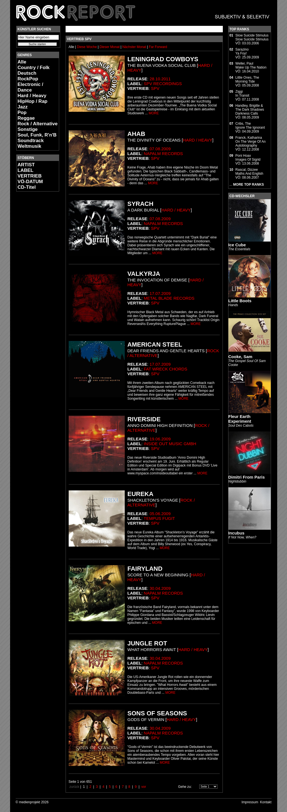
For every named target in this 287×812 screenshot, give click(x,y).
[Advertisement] (33, 279)
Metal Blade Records (169, 298)
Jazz (23, 107)
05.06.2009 (160, 513)
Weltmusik (29, 146)
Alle (22, 62)
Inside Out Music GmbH (170, 443)
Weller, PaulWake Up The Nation (251, 65)
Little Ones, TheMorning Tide (247, 79)
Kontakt (266, 802)
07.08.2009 (160, 148)
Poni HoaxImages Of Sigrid (247, 158)
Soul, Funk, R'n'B (37, 135)
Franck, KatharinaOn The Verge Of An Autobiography (250, 141)
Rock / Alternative (38, 123)
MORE (154, 113)
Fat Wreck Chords (165, 369)
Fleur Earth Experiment (239, 419)
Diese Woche (87, 47)
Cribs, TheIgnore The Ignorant (250, 125)
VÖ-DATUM (30, 181)
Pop (22, 112)
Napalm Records (163, 153)
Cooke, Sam (240, 356)
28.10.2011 (160, 78)
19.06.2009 (160, 438)
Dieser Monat (110, 47)
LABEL (26, 170)
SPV (155, 88)
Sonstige (28, 129)
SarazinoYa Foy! (242, 51)
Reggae (26, 118)
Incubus (236, 533)
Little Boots (240, 300)
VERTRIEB (30, 176)
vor (143, 787)
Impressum (250, 802)
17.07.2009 (160, 293)
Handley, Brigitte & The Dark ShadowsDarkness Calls (249, 109)
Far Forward (158, 47)
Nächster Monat (134, 47)
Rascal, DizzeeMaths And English (249, 172)
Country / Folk (34, 67)
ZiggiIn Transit (242, 93)
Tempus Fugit (159, 518)
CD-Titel (27, 187)
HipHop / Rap (33, 101)
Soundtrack (31, 140)
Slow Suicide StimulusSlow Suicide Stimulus (252, 37)
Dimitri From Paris (246, 477)
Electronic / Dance (30, 87)
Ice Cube (237, 244)
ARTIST (26, 164)
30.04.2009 (160, 588)
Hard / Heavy (32, 95)
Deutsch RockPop (28, 75)
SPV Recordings (163, 83)
